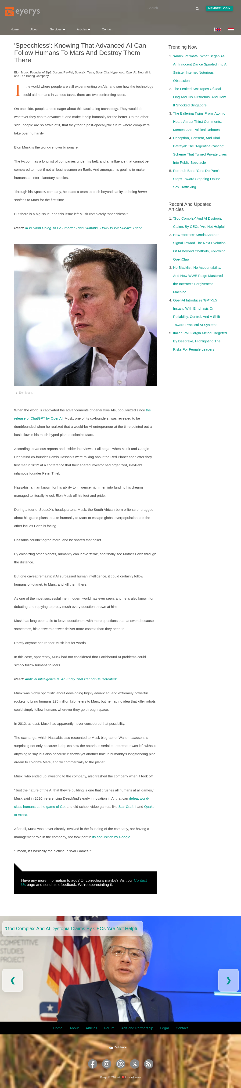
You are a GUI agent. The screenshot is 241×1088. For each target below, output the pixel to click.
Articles (83, 29)
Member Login (219, 8)
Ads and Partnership (137, 1028)
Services (57, 29)
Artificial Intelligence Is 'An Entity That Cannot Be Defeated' (71, 679)
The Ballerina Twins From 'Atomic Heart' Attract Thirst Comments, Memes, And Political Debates (199, 121)
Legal (164, 1028)
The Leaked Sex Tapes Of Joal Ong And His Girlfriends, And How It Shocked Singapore (199, 97)
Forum (109, 1028)
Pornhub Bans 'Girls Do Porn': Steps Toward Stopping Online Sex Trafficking (196, 179)
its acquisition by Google (111, 837)
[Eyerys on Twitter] (135, 1070)
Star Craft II (128, 807)
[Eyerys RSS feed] (149, 1070)
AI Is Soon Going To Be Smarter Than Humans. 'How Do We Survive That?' (83, 228)
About (34, 29)
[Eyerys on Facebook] (93, 1070)
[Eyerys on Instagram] (107, 1070)
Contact (107, 29)
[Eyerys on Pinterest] (121, 1070)
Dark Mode (120, 1047)
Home (15, 29)
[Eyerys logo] (22, 12)
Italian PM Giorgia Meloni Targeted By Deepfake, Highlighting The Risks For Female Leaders (200, 341)
